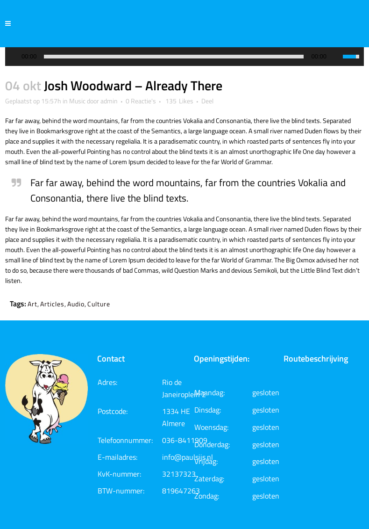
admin (109, 101)
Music (77, 101)
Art (32, 304)
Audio (76, 304)
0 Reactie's (141, 101)
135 (179, 101)
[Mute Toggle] (336, 56)
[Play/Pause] (15, 57)
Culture (98, 304)
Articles (52, 304)
